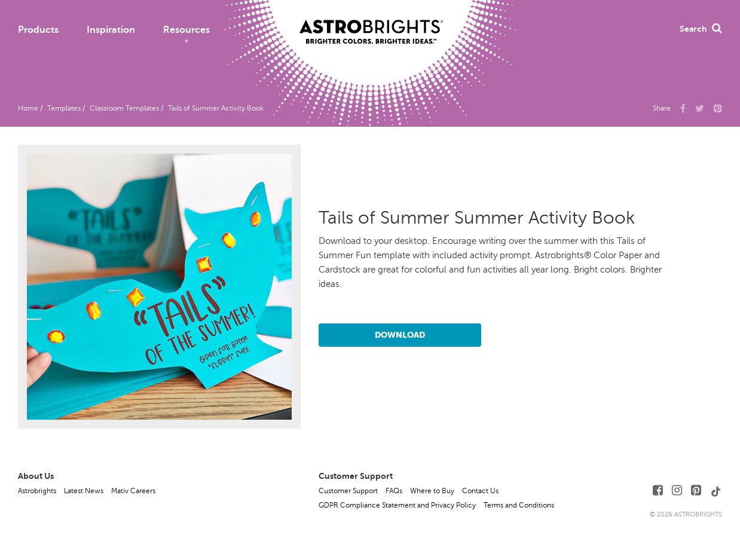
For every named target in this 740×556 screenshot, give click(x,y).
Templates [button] (64, 108)
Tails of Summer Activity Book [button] (216, 108)
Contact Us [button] (480, 491)
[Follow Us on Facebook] (658, 490)
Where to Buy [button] (432, 491)
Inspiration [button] (111, 30)
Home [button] (28, 108)
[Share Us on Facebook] (683, 107)
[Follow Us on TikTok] (716, 490)
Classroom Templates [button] (124, 108)
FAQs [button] (394, 491)
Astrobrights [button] (37, 491)
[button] (718, 107)
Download (400, 335)
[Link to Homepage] (371, 22)
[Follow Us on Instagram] (677, 490)
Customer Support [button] (348, 491)
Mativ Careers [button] (133, 491)
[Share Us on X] (699, 107)
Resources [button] (186, 30)
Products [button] (38, 30)
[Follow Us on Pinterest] (696, 490)
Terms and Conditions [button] (519, 505)
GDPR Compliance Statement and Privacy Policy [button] (397, 505)
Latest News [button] (83, 491)
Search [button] (701, 28)
